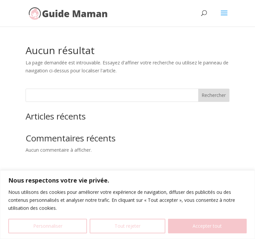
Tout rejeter (127, 226)
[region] (127, 204)
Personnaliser (47, 226)
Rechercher (214, 95)
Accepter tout (207, 226)
